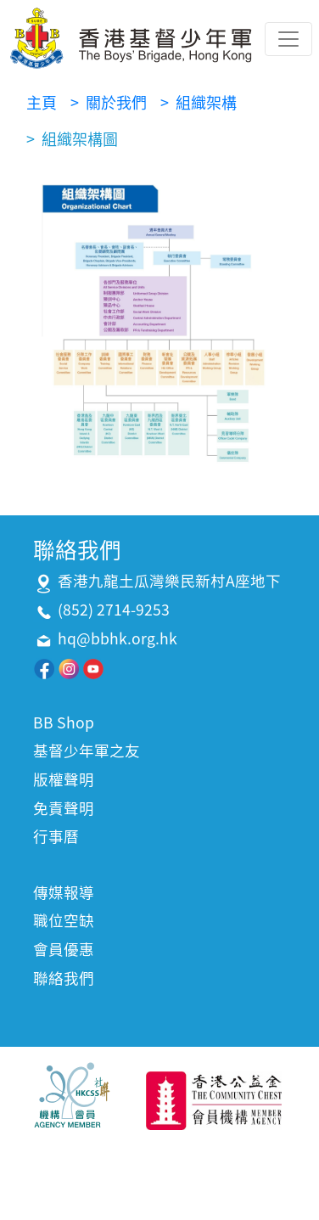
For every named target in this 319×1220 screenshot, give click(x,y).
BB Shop (63, 722)
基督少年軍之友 (86, 750)
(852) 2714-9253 (114, 610)
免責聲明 (63, 808)
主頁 (41, 102)
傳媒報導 (63, 892)
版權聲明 (63, 779)
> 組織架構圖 (72, 138)
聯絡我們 (63, 978)
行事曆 (56, 836)
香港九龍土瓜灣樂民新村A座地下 (169, 581)
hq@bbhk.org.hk (117, 638)
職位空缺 (63, 920)
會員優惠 (63, 949)
